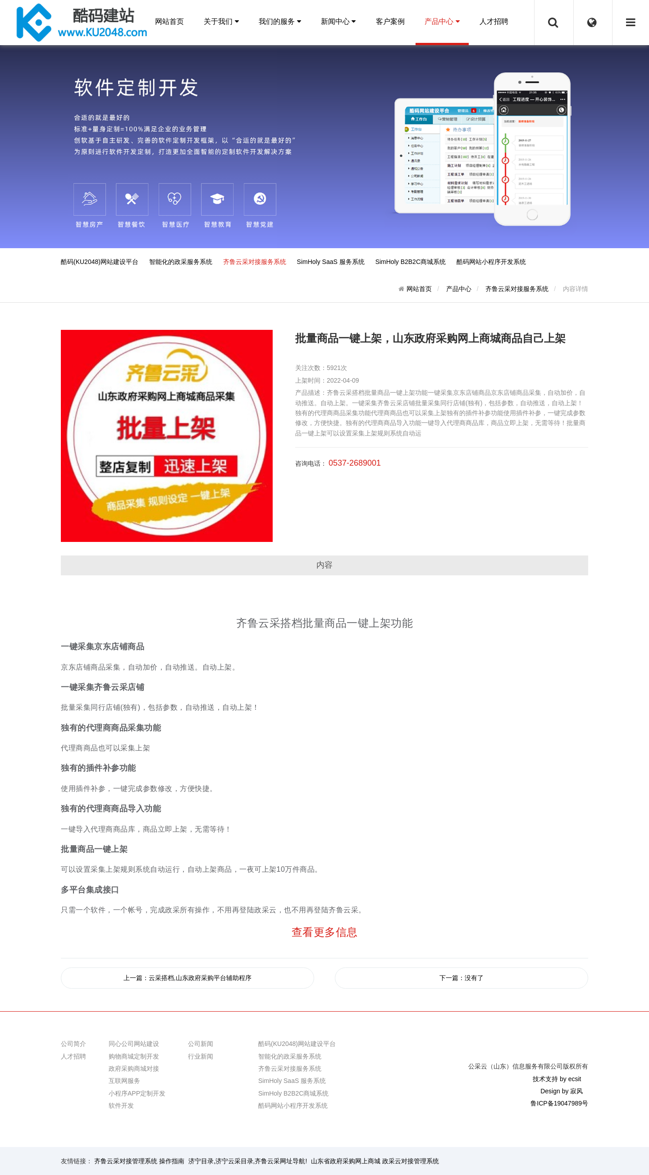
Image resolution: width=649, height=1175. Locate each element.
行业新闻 (200, 1056)
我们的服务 (280, 21)
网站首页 (169, 21)
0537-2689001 (355, 462)
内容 (324, 564)
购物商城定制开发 (134, 1056)
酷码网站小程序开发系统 (491, 261)
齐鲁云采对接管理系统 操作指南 (139, 1161)
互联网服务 (124, 1080)
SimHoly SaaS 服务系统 (331, 261)
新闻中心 (338, 21)
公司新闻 (200, 1043)
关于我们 (221, 21)
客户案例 (390, 21)
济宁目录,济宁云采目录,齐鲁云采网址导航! (247, 1161)
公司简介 (73, 1043)
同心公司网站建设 (134, 1043)
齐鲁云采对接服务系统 (254, 261)
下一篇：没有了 (461, 977)
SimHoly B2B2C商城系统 (410, 261)
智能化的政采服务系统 (180, 261)
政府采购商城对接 (134, 1068)
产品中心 (442, 21)
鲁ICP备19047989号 (559, 1103)
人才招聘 (494, 21)
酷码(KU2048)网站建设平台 (99, 261)
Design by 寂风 (561, 1091)
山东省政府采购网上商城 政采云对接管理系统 (375, 1161)
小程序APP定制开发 (137, 1093)
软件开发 (121, 1105)
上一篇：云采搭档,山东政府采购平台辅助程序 (187, 977)
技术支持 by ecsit (557, 1078)
